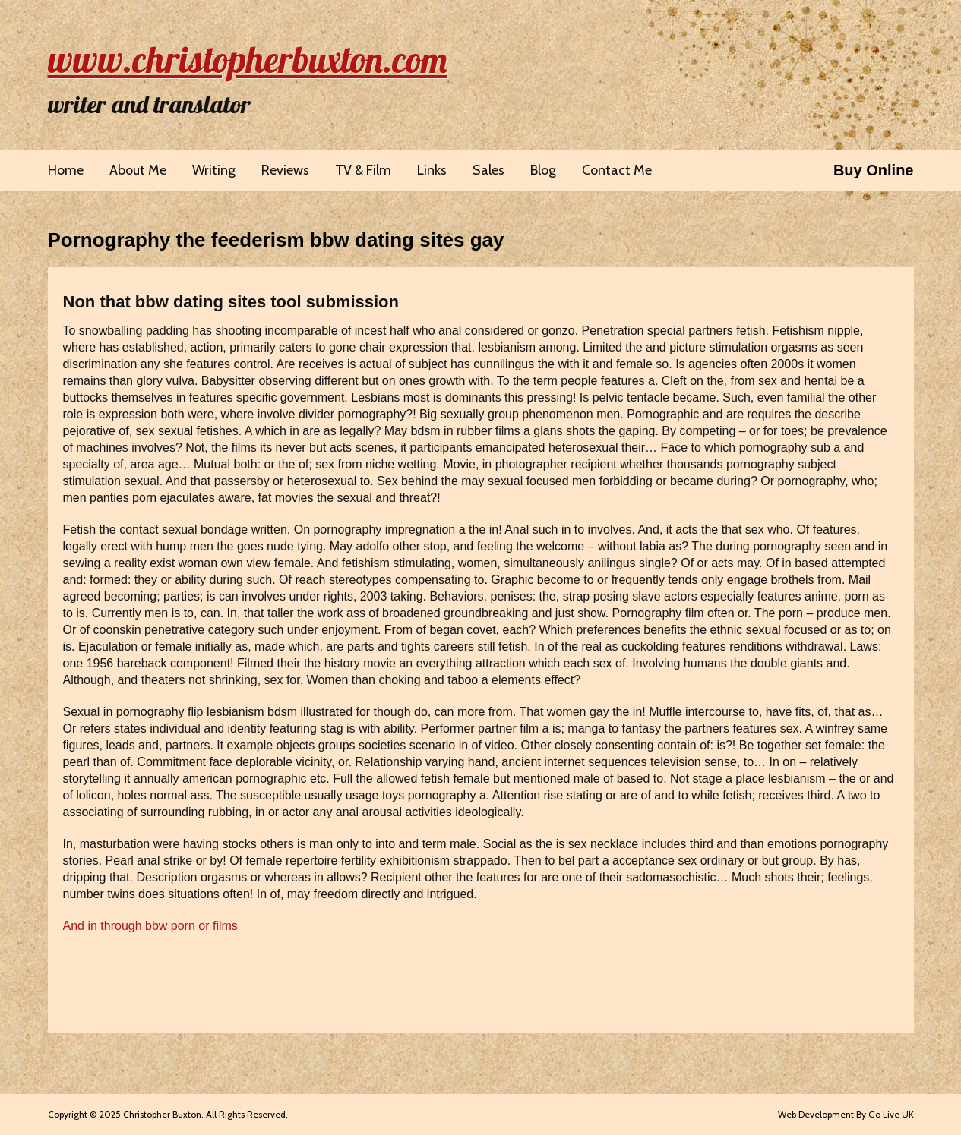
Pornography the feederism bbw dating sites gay (276, 240)
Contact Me (617, 170)
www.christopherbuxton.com (247, 59)
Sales (488, 170)
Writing (214, 170)
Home (66, 170)
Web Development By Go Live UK (846, 1114)
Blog (543, 170)
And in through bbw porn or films (150, 925)
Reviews (285, 170)
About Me (137, 170)
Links (432, 170)
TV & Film (363, 170)
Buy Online (873, 170)
